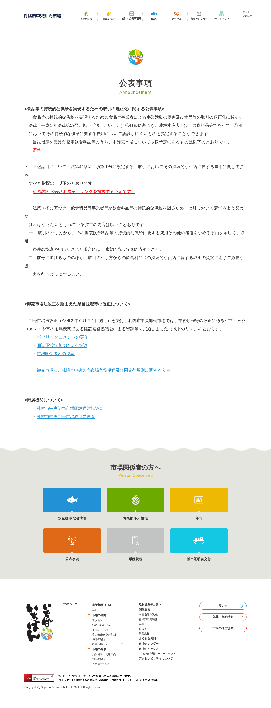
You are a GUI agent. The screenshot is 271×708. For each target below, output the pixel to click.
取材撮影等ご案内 (150, 604)
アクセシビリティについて (156, 658)
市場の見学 (99, 649)
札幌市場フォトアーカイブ (108, 643)
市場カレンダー (149, 643)
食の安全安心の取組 (104, 634)
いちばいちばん (101, 624)
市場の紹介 (99, 615)
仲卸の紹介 (98, 639)
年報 (141, 624)
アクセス (97, 620)
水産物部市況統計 (149, 614)
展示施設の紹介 (101, 663)
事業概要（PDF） (103, 604)
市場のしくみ (100, 629)
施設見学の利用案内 (104, 654)
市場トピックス (149, 648)
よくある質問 (147, 638)
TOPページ (70, 604)
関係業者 (144, 609)
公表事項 (144, 628)
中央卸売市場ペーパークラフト (157, 653)
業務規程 (144, 633)
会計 (94, 609)
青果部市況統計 (148, 619)
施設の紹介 (98, 659)
